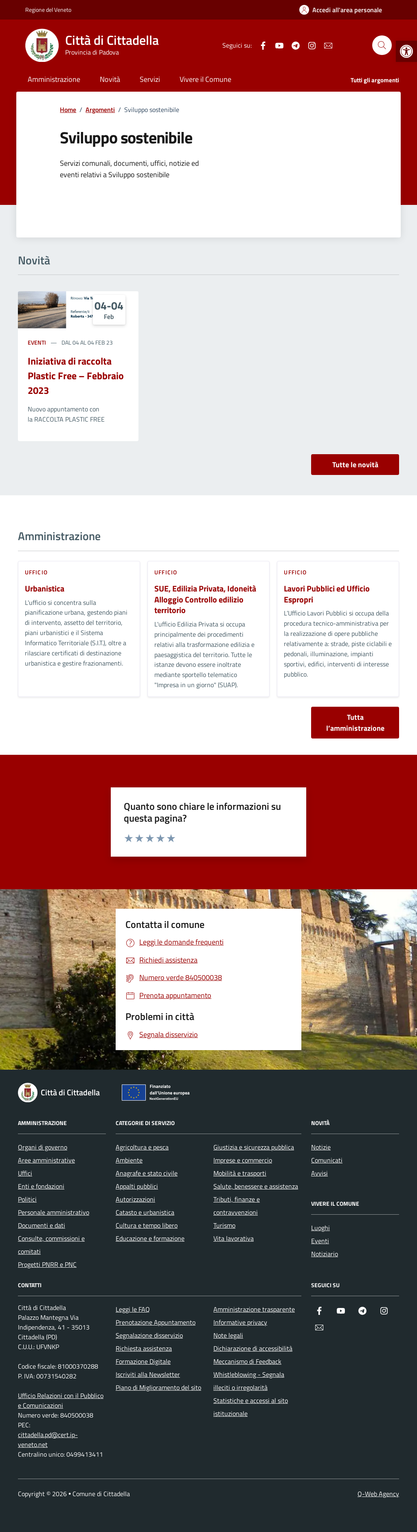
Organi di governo (42, 1147)
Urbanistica (44, 588)
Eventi (37, 342)
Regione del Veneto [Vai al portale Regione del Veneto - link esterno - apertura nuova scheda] (48, 9)
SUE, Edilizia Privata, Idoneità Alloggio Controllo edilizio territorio (205, 599)
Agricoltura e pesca (142, 1147)
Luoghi (320, 1228)
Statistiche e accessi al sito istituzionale (250, 1407)
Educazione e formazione (150, 1238)
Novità (110, 79)
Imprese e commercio (242, 1160)
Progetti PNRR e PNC (47, 1264)
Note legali (228, 1335)
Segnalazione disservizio (149, 1335)
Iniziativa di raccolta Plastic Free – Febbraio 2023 (76, 376)
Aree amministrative (46, 1160)
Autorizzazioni (135, 1199)
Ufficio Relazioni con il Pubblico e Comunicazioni (60, 1400)
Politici (27, 1199)
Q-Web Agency (378, 1494)
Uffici (25, 1173)
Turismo (224, 1225)
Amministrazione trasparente (254, 1309)
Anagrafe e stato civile (147, 1173)
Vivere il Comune (205, 79)
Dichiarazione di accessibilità (252, 1348)
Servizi (150, 79)
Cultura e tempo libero (147, 1225)
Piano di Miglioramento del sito (158, 1387)
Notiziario (324, 1254)
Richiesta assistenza (144, 1348)
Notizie (321, 1147)
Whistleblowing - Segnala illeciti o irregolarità (248, 1380)
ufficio (36, 572)
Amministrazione (54, 79)
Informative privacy (240, 1322)
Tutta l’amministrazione (355, 723)
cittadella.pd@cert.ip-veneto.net (48, 1439)
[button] (406, 51)
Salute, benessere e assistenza (255, 1186)
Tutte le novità (355, 464)
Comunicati (326, 1160)
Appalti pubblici (137, 1186)
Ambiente (129, 1160)
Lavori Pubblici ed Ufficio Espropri (327, 594)
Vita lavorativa (233, 1238)
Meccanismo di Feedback (247, 1361)
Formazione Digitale (143, 1361)
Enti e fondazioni (41, 1186)
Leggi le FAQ (133, 1309)
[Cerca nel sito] (382, 45)
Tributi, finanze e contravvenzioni (236, 1205)
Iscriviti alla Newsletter (148, 1374)
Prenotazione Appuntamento (155, 1322)
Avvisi (319, 1173)
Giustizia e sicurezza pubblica (253, 1147)
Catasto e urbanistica (145, 1212)
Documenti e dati (41, 1225)
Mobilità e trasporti (239, 1173)
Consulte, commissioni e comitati (51, 1244)
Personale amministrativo (53, 1212)
